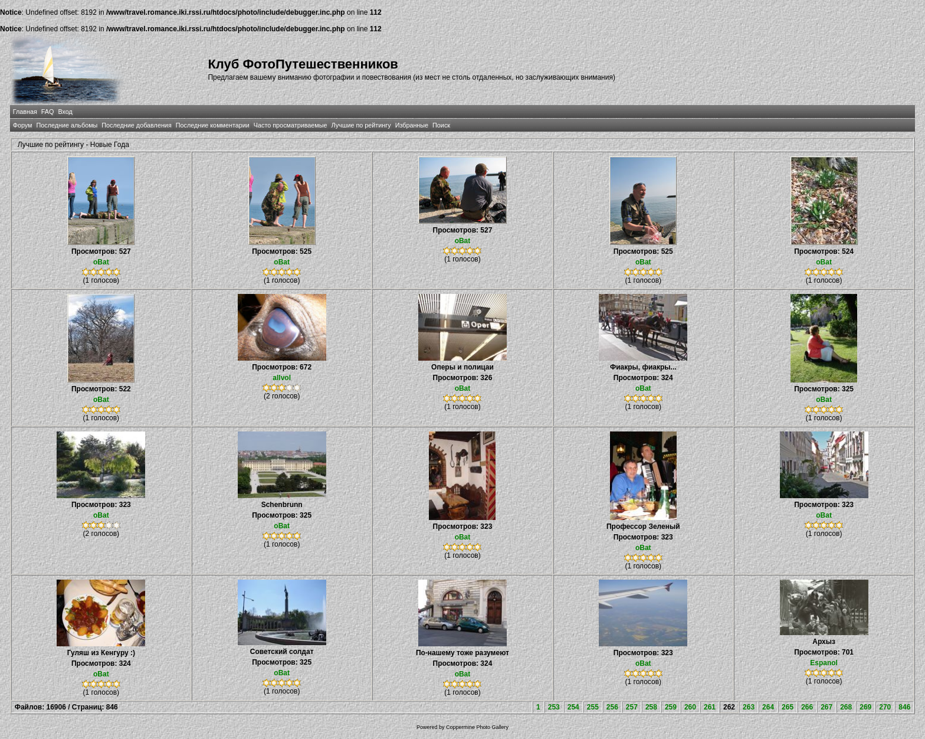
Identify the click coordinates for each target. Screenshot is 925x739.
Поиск (441, 125)
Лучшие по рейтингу (361, 125)
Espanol (824, 663)
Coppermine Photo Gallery (477, 727)
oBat (101, 262)
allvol (282, 378)
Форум (22, 125)
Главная (25, 111)
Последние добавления (136, 125)
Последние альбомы (66, 125)
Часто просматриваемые (290, 125)
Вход (65, 111)
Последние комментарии (213, 125)
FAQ (47, 111)
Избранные (411, 125)
